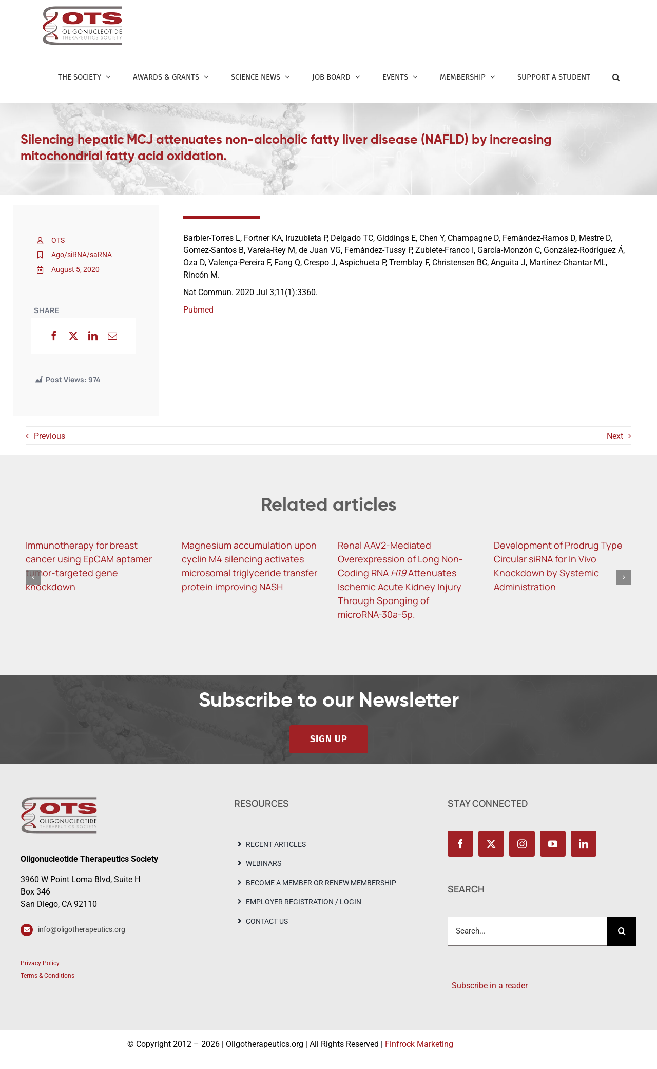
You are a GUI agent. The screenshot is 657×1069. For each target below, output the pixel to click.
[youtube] (553, 844)
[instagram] (522, 844)
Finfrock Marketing (419, 1044)
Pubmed (198, 310)
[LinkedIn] (93, 335)
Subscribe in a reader (488, 985)
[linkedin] (583, 844)
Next (615, 436)
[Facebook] (54, 335)
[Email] (112, 335)
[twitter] (491, 844)
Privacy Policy (40, 963)
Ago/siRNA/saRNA (81, 254)
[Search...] (527, 931)
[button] (616, 77)
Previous (49, 436)
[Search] (621, 931)
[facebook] (460, 844)
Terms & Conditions (47, 975)
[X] (73, 335)
